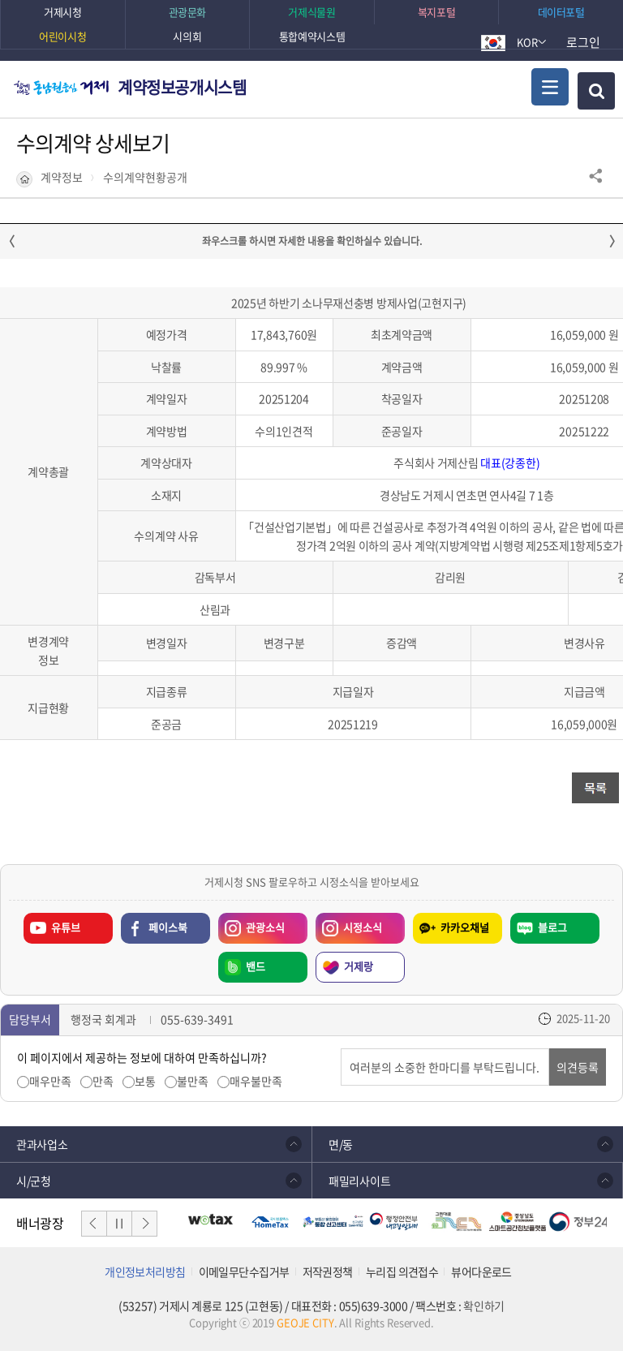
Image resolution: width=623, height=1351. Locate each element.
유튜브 (65, 927)
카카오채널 (464, 927)
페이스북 (167, 927)
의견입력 (341, 1048)
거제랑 (358, 966)
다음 (144, 1224)
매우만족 (50, 1081)
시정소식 (349, 924)
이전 (94, 1224)
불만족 (192, 1081)
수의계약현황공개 (145, 177)
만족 (103, 1081)
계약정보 (62, 177)
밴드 (255, 966)
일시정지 (119, 1224)
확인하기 (483, 1305)
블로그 (552, 927)
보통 (145, 1081)
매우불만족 (256, 1081)
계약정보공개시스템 (182, 87)
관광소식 (251, 924)
